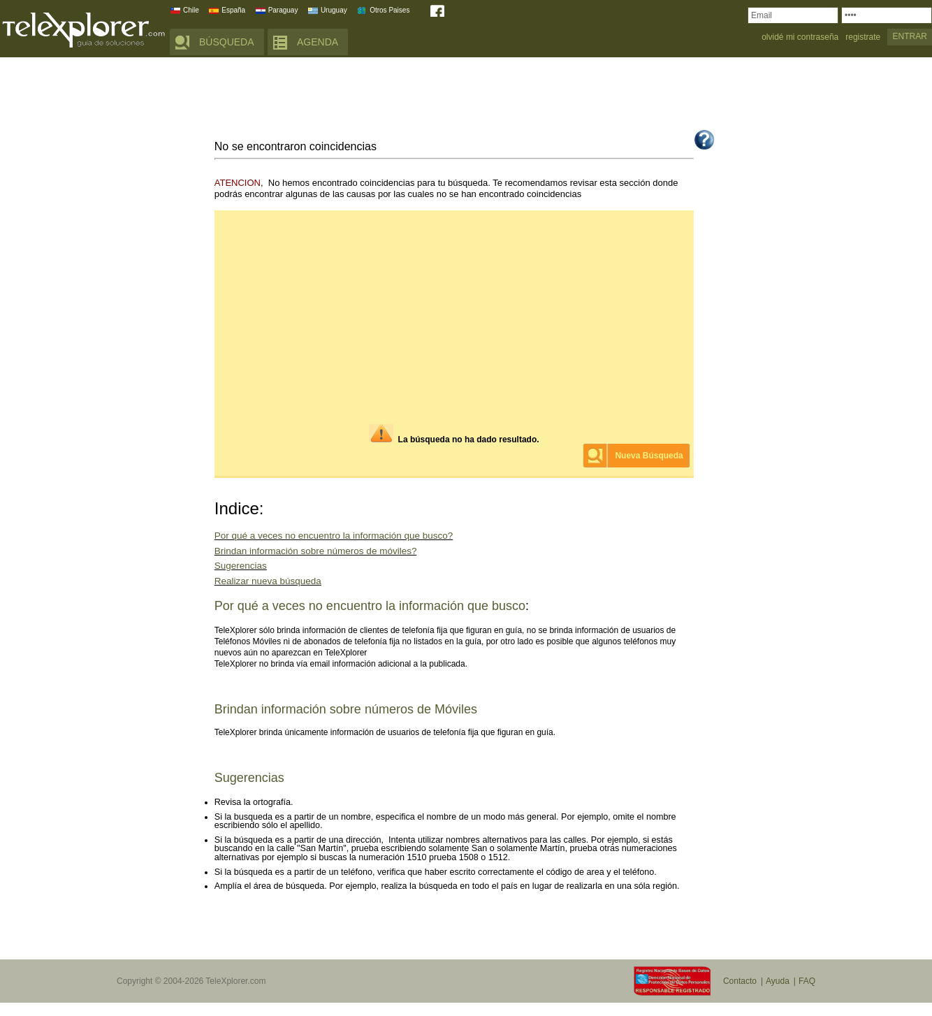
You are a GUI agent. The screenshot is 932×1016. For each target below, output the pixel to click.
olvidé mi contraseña (800, 37)
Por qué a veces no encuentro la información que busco (369, 606)
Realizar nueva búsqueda (267, 581)
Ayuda (777, 981)
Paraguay (283, 10)
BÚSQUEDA (226, 42)
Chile (191, 10)
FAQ (807, 981)
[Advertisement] (466, 95)
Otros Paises (389, 10)
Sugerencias (240, 565)
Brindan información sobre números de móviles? (315, 551)
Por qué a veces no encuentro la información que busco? (333, 535)
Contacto (740, 981)
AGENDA (317, 42)
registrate (862, 37)
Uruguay (334, 10)
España (233, 10)
